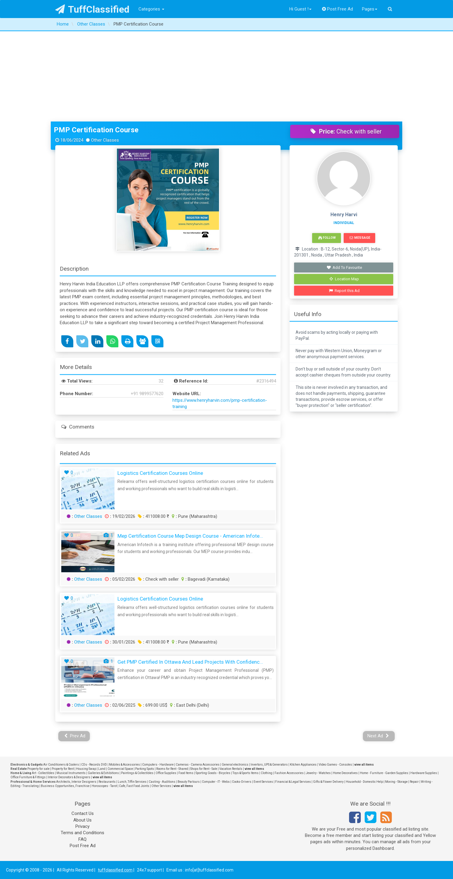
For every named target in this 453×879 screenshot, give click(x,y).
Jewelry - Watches (318, 773)
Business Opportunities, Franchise (65, 786)
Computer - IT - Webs (216, 781)
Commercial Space (120, 768)
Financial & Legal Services (293, 781)
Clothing (266, 773)
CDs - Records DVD (94, 764)
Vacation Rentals (230, 768)
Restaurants (107, 781)
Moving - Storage (396, 781)
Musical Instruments (71, 773)
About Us (82, 820)
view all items (364, 764)
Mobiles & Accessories (124, 764)
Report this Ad (344, 290)
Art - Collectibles (43, 773)
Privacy (82, 826)
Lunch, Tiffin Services (132, 781)
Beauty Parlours (189, 781)
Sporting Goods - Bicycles (213, 773)
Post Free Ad (337, 9)
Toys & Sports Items (246, 773)
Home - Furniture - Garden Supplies (384, 773)
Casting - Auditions (162, 781)
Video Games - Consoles (335, 764)
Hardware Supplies (423, 773)
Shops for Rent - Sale (203, 768)
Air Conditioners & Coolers (61, 764)
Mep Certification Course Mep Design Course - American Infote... (190, 536)
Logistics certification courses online (160, 473)
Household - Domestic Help (364, 781)
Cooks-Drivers (241, 781)
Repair (414, 781)
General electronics (235, 764)
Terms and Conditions (82, 832)
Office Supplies (166, 773)
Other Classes (88, 516)
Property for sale (38, 768)
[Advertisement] (226, 76)
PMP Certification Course (96, 130)
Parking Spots (144, 768)
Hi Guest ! (300, 9)
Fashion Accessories (289, 773)
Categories (151, 9)
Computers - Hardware (158, 764)
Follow (327, 238)
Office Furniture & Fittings (28, 777)
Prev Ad (75, 736)
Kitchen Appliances (303, 764)
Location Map (344, 279)
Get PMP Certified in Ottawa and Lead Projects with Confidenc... (190, 662)
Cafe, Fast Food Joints (134, 786)
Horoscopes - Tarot (104, 786)
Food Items (185, 773)
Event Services (263, 781)
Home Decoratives (345, 773)
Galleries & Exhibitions (103, 773)
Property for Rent (63, 768)
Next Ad (378, 736)
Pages (369, 9)
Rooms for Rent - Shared (172, 768)
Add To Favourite (344, 267)
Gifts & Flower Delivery (328, 781)
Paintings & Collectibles (137, 773)
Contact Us (82, 813)
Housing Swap (86, 768)
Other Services (161, 786)
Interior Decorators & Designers (69, 777)
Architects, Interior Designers (76, 781)
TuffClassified (92, 9)
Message (360, 238)
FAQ (82, 839)
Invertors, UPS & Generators (269, 764)
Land (101, 768)
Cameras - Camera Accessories (198, 764)
